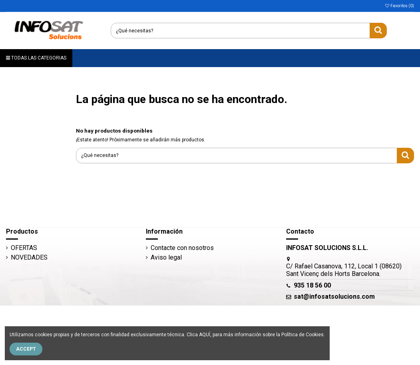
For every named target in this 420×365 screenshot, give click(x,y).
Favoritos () (399, 6)
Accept (26, 349)
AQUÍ (204, 334)
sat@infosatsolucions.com (334, 296)
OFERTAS (24, 248)
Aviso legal (166, 257)
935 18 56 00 (312, 285)
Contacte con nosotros (182, 248)
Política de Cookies (302, 334)
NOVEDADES (29, 257)
